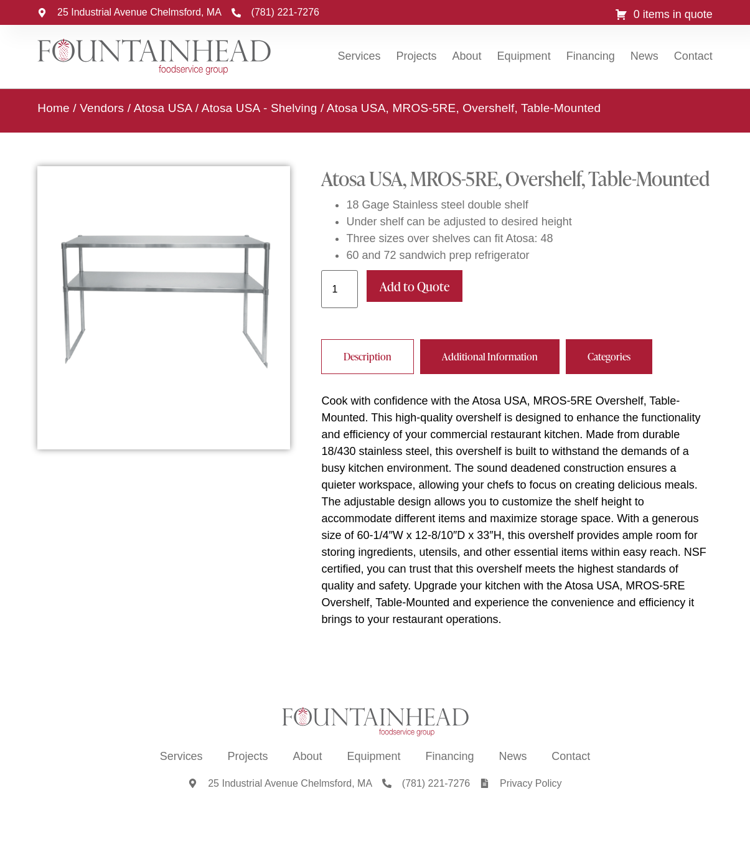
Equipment (524, 56)
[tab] (367, 356)
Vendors (102, 107)
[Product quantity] (339, 288)
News (644, 56)
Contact (693, 56)
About (467, 56)
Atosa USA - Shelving (259, 107)
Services (358, 56)
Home (53, 107)
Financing (590, 56)
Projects (416, 56)
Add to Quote (414, 285)
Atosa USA (163, 107)
